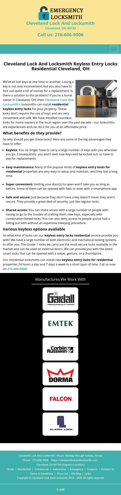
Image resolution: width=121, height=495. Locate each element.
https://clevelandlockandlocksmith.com (74, 460)
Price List (62, 473)
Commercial (42, 469)
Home (10, 469)
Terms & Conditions (41, 473)
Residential (24, 469)
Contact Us (107, 469)
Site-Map (76, 473)
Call (60, 489)
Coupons (92, 469)
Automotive (59, 469)
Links (88, 473)
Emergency (76, 469)
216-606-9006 (69, 34)
